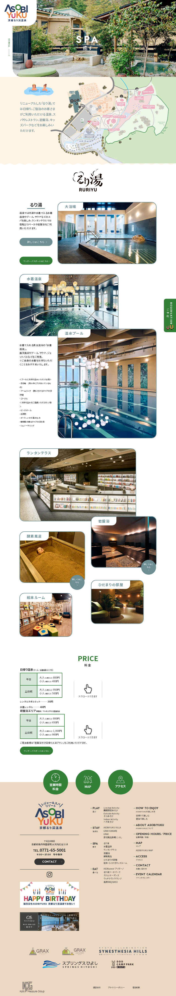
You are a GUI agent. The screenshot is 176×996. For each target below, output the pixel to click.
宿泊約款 (136, 987)
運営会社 (96, 987)
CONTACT (49, 862)
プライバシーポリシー (116, 987)
